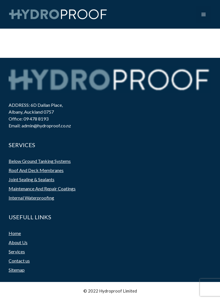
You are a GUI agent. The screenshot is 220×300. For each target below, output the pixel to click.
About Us (18, 242)
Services (17, 251)
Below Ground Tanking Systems (40, 161)
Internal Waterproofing (31, 197)
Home (15, 233)
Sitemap (17, 270)
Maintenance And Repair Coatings (42, 188)
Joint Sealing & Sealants (31, 179)
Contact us (19, 260)
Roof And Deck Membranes (36, 170)
